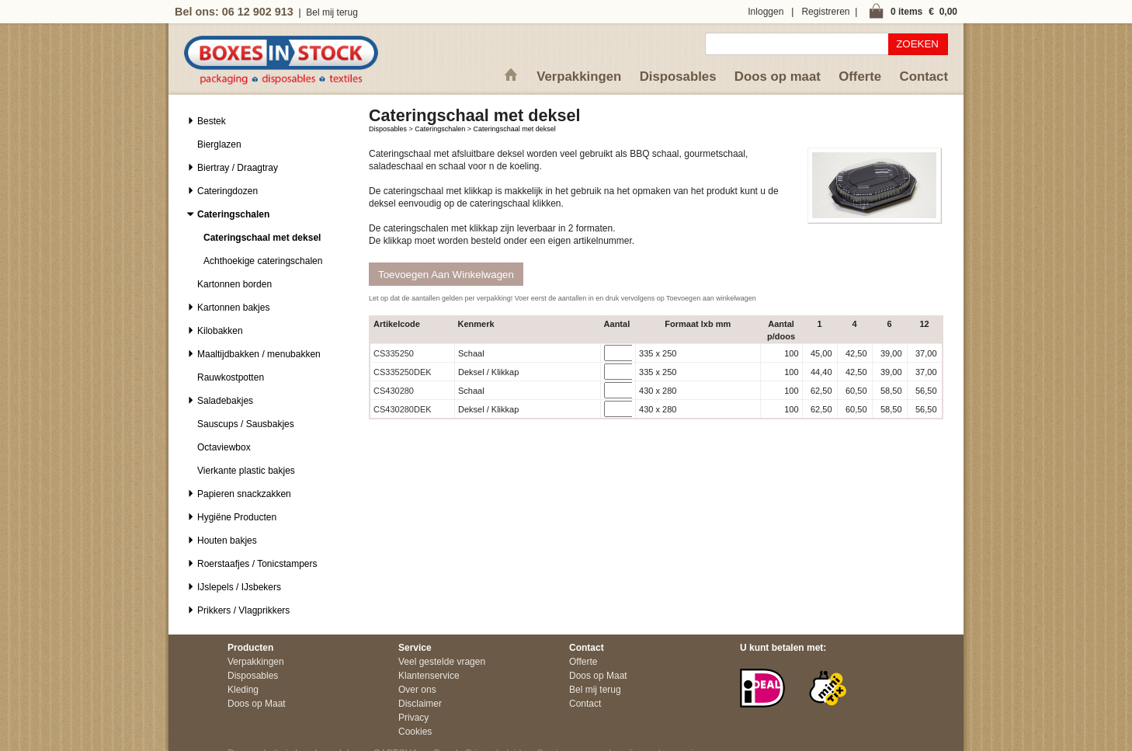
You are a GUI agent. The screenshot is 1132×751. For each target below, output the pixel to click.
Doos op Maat (256, 703)
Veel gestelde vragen (441, 661)
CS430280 (393, 390)
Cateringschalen (440, 129)
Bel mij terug (332, 12)
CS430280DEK (402, 409)
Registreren (825, 11)
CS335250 (393, 353)
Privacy (413, 717)
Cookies (415, 731)
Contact (924, 76)
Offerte (860, 76)
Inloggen (765, 11)
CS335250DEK (402, 372)
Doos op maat (777, 76)
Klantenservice (429, 675)
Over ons (417, 689)
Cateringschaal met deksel (515, 129)
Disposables (678, 76)
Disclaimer (420, 703)
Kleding (243, 689)
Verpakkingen (578, 76)
